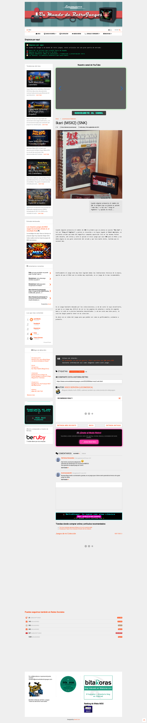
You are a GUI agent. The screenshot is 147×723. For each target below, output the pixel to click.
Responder (65, 467)
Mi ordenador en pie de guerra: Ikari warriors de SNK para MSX (88, 360)
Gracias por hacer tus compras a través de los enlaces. (75, 529)
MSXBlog (34, 389)
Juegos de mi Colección (66, 533)
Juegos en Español (50, 33)
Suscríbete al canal (89, 113)
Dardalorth (37, 323)
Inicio (38, 33)
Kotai (35, 333)
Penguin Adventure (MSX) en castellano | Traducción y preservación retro (57, 54)
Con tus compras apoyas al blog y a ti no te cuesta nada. (75, 527)
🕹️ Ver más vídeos (39, 418)
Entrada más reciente (66, 425)
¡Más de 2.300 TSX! (37, 391)
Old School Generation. (68, 458)
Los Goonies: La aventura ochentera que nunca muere (48, 55)
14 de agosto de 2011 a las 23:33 (79, 473)
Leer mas (39, 95)
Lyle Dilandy (37, 319)
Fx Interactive (64, 33)
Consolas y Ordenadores (92, 33)
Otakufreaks (35, 373)
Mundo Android (76, 33)
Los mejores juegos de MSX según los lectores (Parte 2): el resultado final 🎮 (38, 229)
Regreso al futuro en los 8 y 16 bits (43, 52)
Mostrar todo (31, 395)
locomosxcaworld (66, 473)
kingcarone (37, 328)
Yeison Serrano (38, 337)
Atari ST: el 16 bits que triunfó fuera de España (48, 50)
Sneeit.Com (77, 719)
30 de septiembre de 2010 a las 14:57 (83, 458)
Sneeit (49, 304)
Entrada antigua (113, 425)
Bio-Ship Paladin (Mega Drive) (40, 368)
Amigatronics (35, 382)
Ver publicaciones (89, 516)
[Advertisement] (71, 214)
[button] (122, 88)
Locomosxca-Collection (69, 119)
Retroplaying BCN (36, 358)
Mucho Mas (107, 33)
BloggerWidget (47, 342)
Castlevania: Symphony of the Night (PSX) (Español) (37, 111)
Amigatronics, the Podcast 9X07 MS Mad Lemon (41, 384)
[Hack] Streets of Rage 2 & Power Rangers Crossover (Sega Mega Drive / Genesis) (41, 376)
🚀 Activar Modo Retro (89, 442)
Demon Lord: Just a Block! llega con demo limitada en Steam (41, 360)
